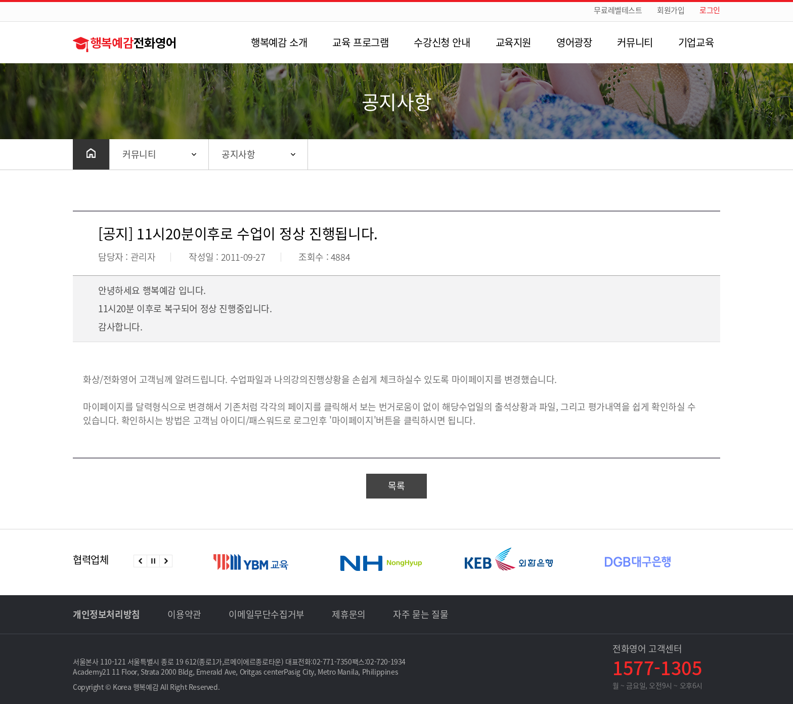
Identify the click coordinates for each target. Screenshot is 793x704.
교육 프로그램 (360, 42)
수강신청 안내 (442, 42)
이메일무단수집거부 (266, 614)
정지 (153, 561)
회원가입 (670, 10)
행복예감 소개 (279, 42)
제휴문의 (348, 614)
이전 (140, 561)
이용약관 (184, 614)
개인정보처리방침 (106, 614)
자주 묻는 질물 (420, 614)
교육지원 (513, 42)
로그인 (709, 10)
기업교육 (696, 42)
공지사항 (238, 154)
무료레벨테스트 (618, 10)
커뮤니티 (634, 42)
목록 (396, 485)
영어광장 (574, 42)
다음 (165, 561)
